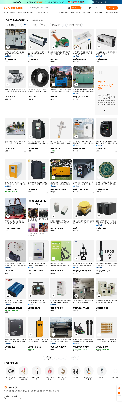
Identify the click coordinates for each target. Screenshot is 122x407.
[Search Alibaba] (47, 8)
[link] (119, 387)
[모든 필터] (11, 25)
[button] (68, 8)
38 (73, 357)
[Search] (76, 7)
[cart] (95, 8)
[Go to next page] (77, 358)
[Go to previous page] (45, 358)
